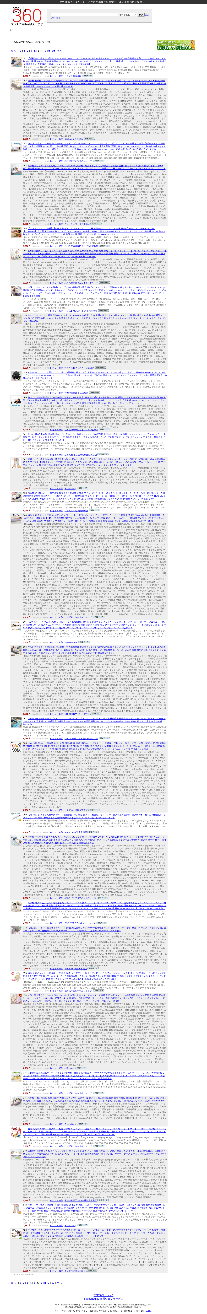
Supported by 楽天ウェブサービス (103, 1298)
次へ (59, 50)
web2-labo (148, 1311)
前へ (13, 50)
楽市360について (104, 1295)
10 (53, 50)
